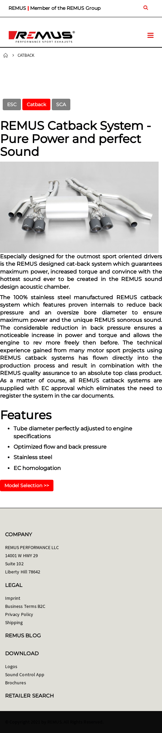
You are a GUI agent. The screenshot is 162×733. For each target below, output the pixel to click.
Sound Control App (24, 674)
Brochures (15, 683)
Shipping (14, 622)
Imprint (12, 598)
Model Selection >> (26, 485)
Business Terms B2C (25, 606)
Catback (36, 104)
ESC (12, 104)
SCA (61, 104)
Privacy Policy (19, 614)
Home (5, 55)
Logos (11, 666)
